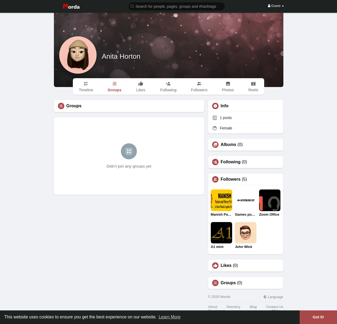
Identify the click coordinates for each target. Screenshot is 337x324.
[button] (177, 6)
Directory (233, 307)
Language (273, 297)
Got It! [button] (318, 317)
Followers (231, 179)
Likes (226, 265)
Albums (228, 145)
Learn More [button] (170, 317)
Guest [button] (276, 6)
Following (231, 162)
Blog (253, 307)
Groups (228, 283)
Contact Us (274, 307)
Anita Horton (121, 56)
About (212, 307)
